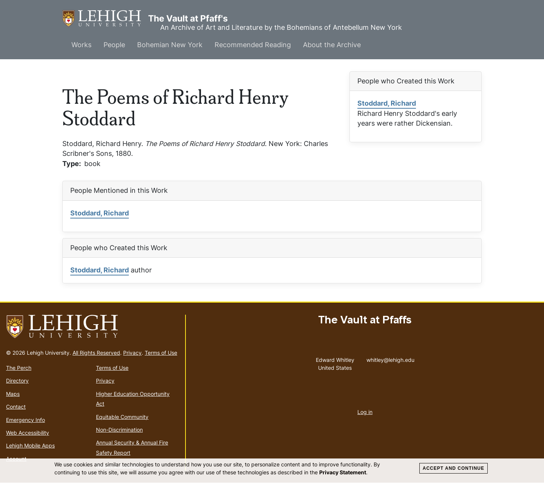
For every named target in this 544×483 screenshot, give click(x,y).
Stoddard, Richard (386, 103)
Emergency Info (25, 419)
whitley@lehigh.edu (390, 358)
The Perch (18, 367)
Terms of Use (161, 352)
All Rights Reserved (96, 352)
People (114, 44)
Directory (17, 380)
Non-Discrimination (119, 429)
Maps (13, 393)
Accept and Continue (453, 468)
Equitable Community (122, 416)
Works (81, 44)
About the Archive (332, 44)
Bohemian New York (169, 44)
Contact (16, 406)
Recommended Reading (253, 44)
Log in (364, 411)
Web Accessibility (27, 432)
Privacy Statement (342, 472)
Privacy (132, 352)
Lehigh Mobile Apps (30, 445)
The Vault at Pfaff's (105, 18)
